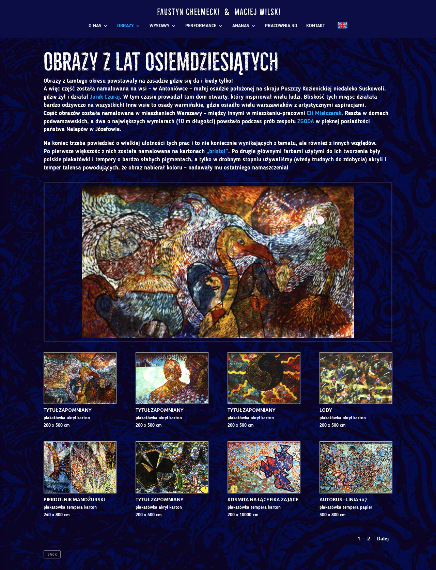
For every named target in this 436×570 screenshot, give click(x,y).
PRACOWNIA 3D (281, 25)
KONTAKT (315, 25)
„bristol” (217, 151)
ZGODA (305, 122)
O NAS (95, 25)
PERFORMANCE (200, 25)
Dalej (383, 539)
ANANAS (240, 25)
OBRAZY (125, 25)
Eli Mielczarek (324, 113)
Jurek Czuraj (105, 97)
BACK (52, 554)
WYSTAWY (159, 25)
